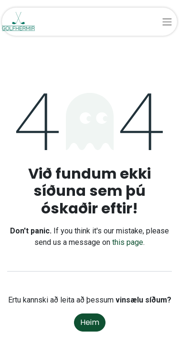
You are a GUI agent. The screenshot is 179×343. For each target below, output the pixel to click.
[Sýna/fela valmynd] (167, 21)
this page (127, 242)
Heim (89, 322)
